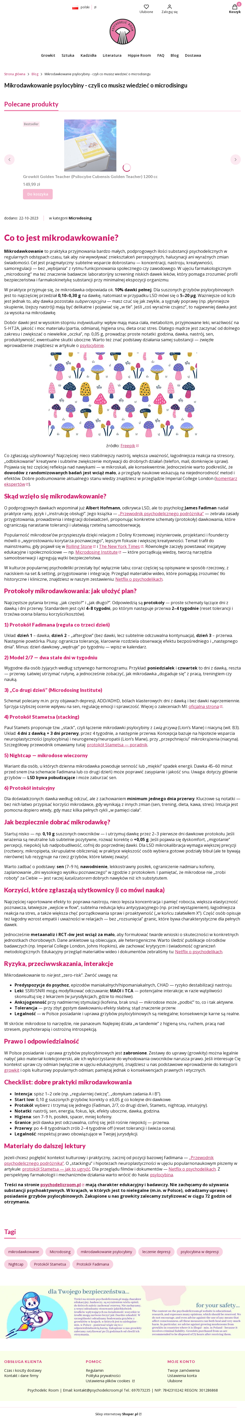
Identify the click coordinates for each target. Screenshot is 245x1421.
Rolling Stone (79, 546)
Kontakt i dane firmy (21, 1375)
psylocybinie (92, 345)
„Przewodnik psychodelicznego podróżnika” (161, 513)
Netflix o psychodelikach (139, 579)
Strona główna (14, 74)
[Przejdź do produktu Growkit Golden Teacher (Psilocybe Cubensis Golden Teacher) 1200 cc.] (90, 145)
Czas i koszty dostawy (22, 1370)
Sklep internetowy (116, 1414)
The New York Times (119, 546)
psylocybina (161, 1175)
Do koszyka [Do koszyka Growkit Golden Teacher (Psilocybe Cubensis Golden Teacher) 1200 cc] (37, 194)
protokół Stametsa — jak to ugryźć (56, 1169)
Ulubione (175, 1380)
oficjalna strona (204, 706)
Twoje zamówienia (184, 1370)
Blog (35, 74)
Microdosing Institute (96, 552)
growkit (11, 1070)
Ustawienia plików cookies (108, 1380)
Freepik (128, 446)
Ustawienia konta (182, 1375)
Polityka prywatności (103, 1375)
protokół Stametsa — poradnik (117, 745)
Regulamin (95, 1370)
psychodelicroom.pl (60, 1185)
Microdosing (80, 218)
